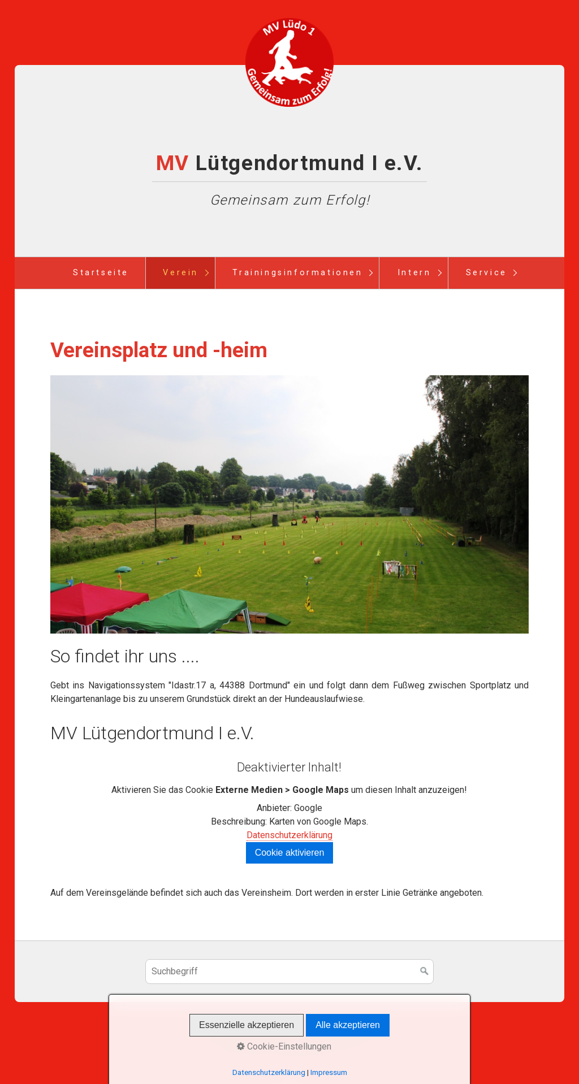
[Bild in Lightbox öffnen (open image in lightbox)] (289, 504)
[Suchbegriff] (289, 971)
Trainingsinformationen (297, 272)
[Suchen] (425, 971)
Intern (414, 272)
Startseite (101, 272)
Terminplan (358, 1035)
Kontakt (261, 1035)
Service (486, 272)
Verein (180, 272)
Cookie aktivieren (290, 852)
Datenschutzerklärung (289, 835)
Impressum (306, 1035)
